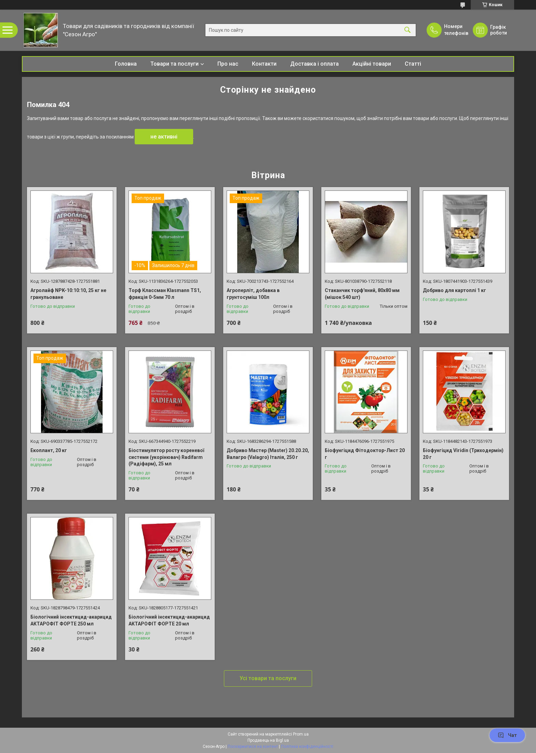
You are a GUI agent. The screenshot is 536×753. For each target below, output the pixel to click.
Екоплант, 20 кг (48, 450)
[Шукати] (407, 30)
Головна (126, 64)
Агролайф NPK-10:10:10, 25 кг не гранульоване (68, 294)
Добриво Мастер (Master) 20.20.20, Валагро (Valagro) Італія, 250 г (268, 454)
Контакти (264, 64)
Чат (507, 735)
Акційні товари (371, 64)
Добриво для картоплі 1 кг (454, 290)
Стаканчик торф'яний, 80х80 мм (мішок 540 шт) (362, 294)
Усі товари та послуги (268, 678)
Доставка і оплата (314, 64)
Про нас (227, 64)
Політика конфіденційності (307, 746)
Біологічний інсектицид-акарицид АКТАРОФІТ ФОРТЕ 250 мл (71, 620)
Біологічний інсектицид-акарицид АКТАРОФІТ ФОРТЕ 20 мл (169, 620)
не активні (163, 136)
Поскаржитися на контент (253, 746)
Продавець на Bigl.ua (268, 740)
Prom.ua (301, 734)
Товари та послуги (174, 64)
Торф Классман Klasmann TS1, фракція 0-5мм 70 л (165, 294)
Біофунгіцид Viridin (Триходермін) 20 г (463, 454)
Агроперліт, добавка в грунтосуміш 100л (253, 294)
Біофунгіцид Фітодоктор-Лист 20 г (365, 454)
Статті (413, 64)
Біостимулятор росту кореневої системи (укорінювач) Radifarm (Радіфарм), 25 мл (166, 457)
